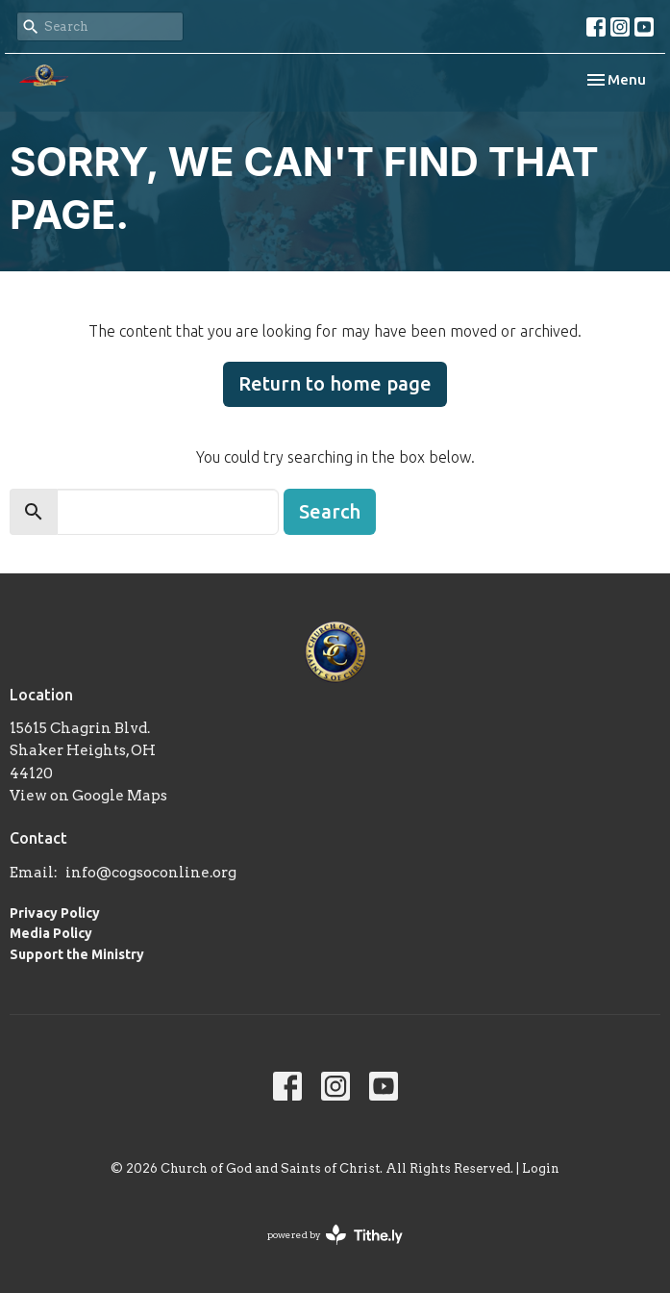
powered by (335, 1235)
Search (329, 511)
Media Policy (51, 933)
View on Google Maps (88, 795)
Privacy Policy (55, 913)
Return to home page (335, 383)
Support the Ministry (77, 954)
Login (540, 1168)
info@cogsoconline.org (150, 872)
